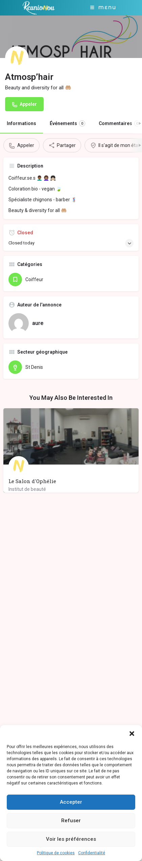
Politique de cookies (56, 853)
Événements (67, 123)
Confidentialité (91, 853)
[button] (131, 733)
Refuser (71, 821)
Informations (21, 123)
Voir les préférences (71, 839)
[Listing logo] (17, 58)
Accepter (71, 802)
